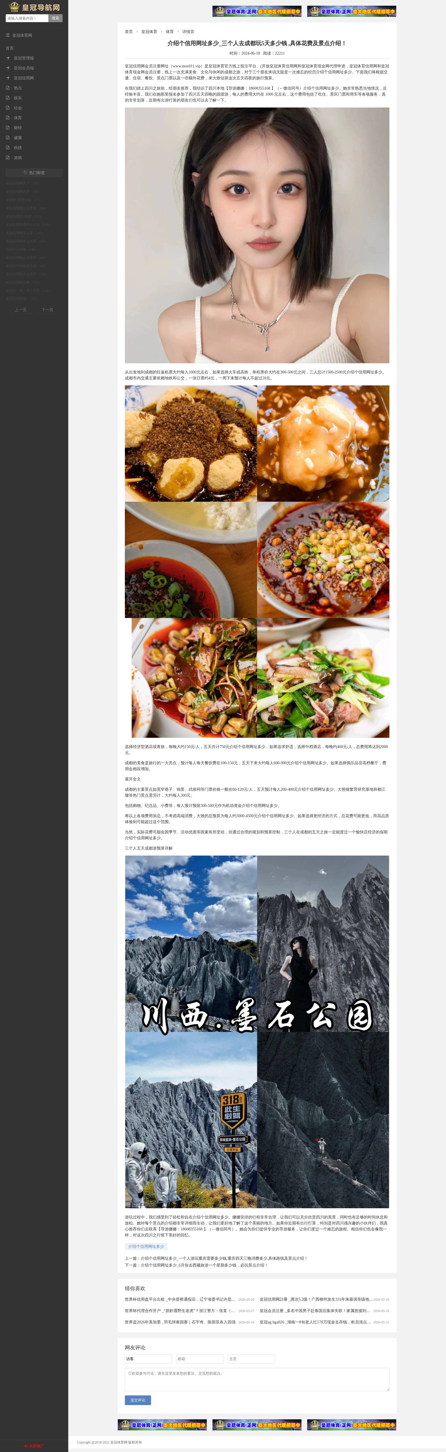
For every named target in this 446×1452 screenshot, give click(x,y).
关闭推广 (36, 1446)
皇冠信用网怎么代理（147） (27, 241)
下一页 (47, 310)
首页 (10, 48)
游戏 (14, 158)
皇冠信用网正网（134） (24, 282)
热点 (14, 88)
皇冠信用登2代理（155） (24, 216)
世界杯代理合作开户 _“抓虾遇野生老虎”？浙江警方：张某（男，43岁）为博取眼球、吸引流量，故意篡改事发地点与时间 (231, 1311)
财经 (14, 128)
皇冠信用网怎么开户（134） (27, 274)
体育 (14, 118)
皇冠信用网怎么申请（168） (27, 208)
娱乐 (14, 98)
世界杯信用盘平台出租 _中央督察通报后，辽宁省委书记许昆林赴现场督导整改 (194, 1299)
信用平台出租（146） (22, 249)
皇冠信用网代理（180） (24, 192)
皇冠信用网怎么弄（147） (25, 233)
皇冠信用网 (20, 78)
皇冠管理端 (20, 58)
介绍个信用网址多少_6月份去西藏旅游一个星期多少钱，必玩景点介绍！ (204, 1265)
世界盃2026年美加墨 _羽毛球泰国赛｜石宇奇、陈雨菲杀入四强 (180, 1322)
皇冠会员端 (20, 68)
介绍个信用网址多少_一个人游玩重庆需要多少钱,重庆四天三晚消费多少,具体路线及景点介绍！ (224, 1258)
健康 (14, 138)
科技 (14, 148)
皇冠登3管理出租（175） (24, 200)
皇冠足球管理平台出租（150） (29, 225)
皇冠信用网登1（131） (23, 299)
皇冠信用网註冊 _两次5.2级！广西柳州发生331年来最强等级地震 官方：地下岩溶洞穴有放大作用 (345, 1299)
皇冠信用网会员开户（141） (27, 258)
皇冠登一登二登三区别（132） (29, 291)
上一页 (21, 310)
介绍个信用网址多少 (146, 1246)
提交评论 (138, 1403)
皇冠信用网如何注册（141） (27, 266)
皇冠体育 (149, 32)
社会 (14, 108)
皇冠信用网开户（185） (24, 183)
